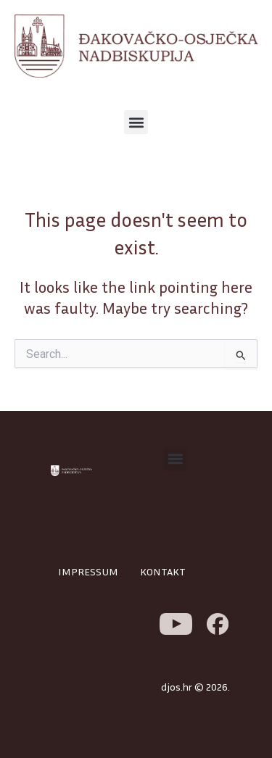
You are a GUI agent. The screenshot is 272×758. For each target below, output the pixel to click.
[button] (136, 122)
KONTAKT (163, 571)
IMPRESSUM (88, 571)
